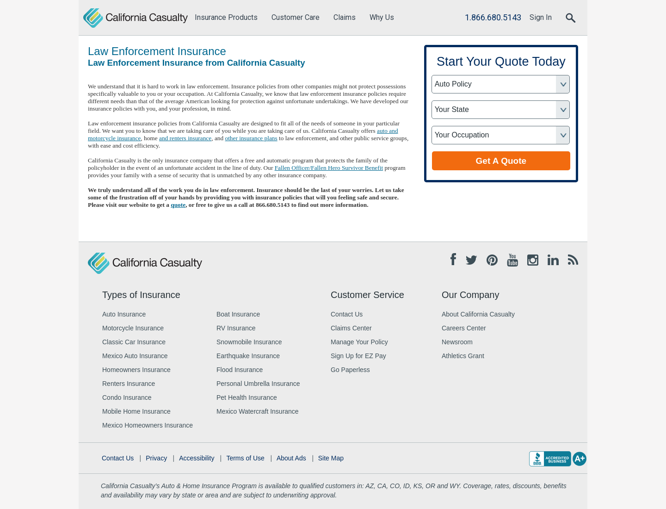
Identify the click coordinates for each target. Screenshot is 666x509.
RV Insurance (236, 328)
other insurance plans (251, 138)
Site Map (331, 458)
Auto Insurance (124, 314)
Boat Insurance (238, 314)
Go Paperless (350, 369)
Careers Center (464, 328)
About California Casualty (478, 314)
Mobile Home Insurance (136, 411)
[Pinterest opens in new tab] (492, 260)
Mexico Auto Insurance (135, 356)
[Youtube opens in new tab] (512, 260)
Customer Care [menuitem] (295, 17)
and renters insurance (185, 138)
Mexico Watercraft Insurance (257, 411)
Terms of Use (245, 458)
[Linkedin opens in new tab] (553, 260)
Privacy (156, 458)
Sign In (541, 17)
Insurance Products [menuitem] (226, 17)
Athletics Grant (463, 356)
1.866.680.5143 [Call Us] (493, 17)
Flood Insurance (239, 369)
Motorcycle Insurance (133, 328)
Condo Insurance (127, 397)
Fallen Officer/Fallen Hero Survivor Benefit (329, 167)
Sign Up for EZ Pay (358, 356)
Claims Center (351, 328)
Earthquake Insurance (248, 356)
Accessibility (196, 458)
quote (178, 204)
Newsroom (457, 342)
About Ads (291, 458)
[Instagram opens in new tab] (532, 260)
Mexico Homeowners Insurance (147, 425)
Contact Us (347, 314)
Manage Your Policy (359, 342)
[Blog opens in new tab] (573, 260)
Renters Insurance (128, 383)
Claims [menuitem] (344, 17)
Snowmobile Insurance (249, 342)
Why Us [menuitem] (382, 17)
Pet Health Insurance (246, 397)
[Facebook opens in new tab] (453, 260)
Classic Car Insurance (134, 342)
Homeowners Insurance (136, 369)
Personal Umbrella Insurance (258, 383)
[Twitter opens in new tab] (471, 260)
